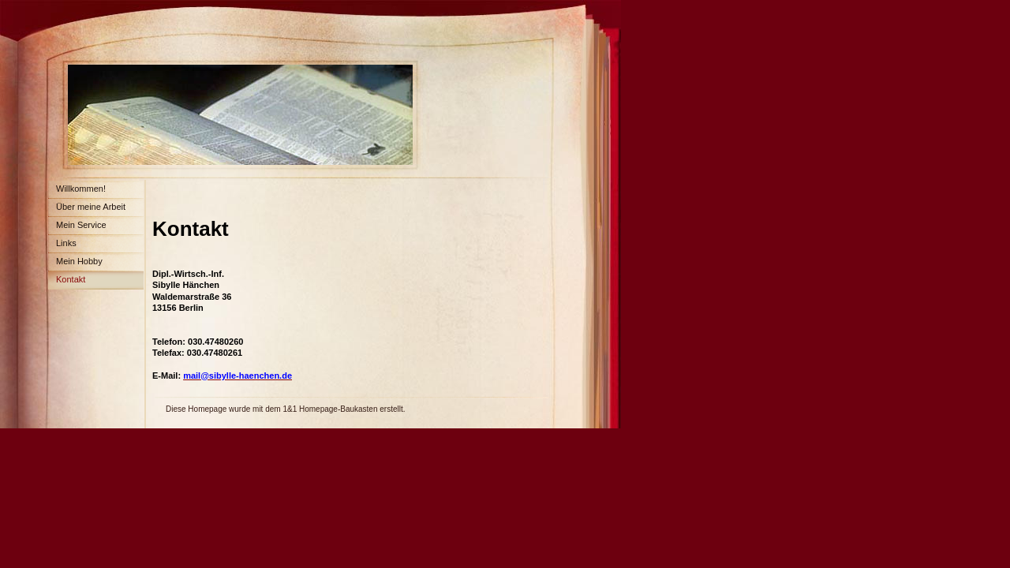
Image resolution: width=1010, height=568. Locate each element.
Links (66, 243)
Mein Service (81, 225)
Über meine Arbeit (90, 206)
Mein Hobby (79, 261)
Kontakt (70, 279)
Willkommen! (81, 188)
